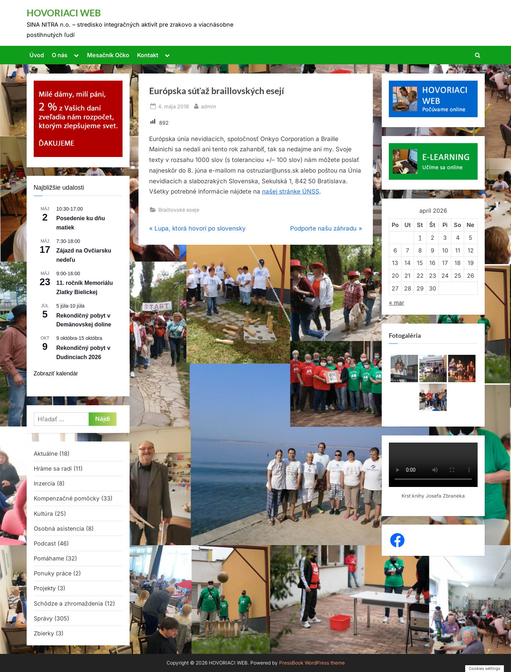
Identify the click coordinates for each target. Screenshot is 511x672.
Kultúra (43, 513)
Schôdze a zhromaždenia (68, 603)
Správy (43, 618)
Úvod (36, 55)
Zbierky (44, 633)
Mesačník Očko (108, 55)
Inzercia (44, 483)
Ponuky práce (52, 573)
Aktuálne (46, 453)
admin (208, 105)
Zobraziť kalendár (56, 373)
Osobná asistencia (59, 528)
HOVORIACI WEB (64, 12)
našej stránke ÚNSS (290, 191)
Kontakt (147, 55)
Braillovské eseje (178, 210)
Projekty (45, 588)
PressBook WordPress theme (312, 663)
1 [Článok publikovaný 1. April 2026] (420, 237)
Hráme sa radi (53, 468)
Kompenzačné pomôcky (66, 498)
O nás (59, 55)
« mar (396, 302)
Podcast (45, 543)
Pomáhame (49, 558)
